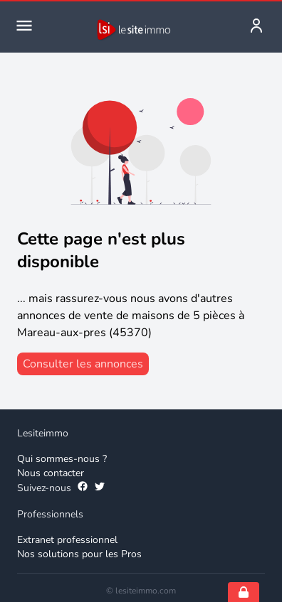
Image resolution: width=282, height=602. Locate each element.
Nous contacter (50, 473)
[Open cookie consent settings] (243, 592)
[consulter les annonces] (83, 364)
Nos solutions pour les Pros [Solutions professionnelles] (79, 554)
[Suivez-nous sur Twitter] (99, 488)
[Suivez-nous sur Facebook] (82, 488)
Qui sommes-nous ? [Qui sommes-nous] (62, 459)
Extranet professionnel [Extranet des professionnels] (67, 540)
